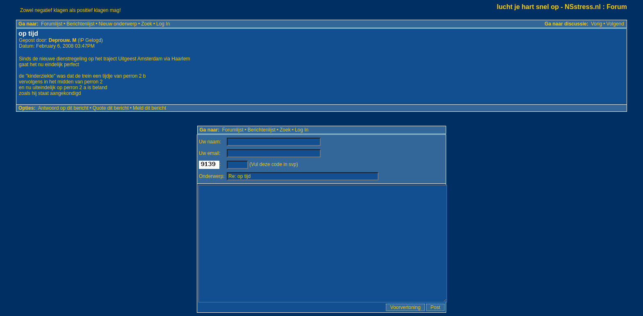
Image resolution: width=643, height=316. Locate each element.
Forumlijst (51, 24)
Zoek (146, 24)
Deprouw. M (63, 40)
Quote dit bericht (111, 108)
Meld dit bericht (149, 108)
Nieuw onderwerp (118, 24)
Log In (163, 24)
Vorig (596, 24)
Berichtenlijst (80, 24)
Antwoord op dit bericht (63, 108)
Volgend (615, 24)
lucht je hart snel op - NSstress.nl (549, 6)
